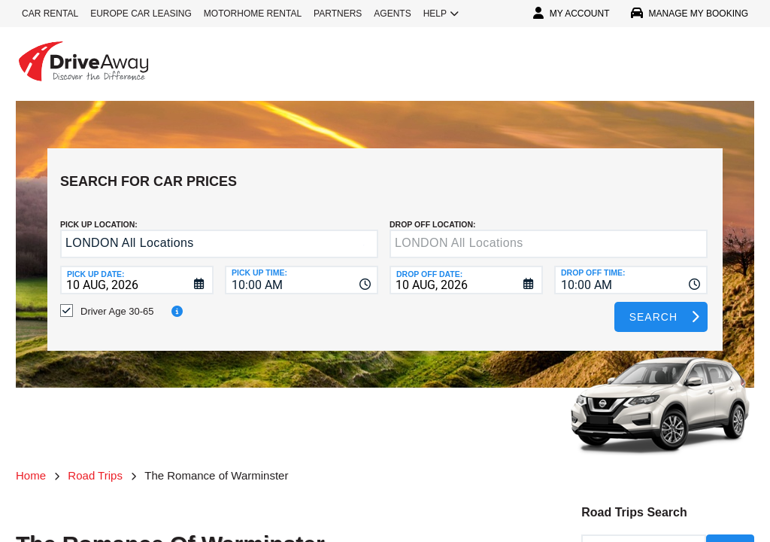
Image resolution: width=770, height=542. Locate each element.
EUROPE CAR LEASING (141, 13)
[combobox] (301, 269)
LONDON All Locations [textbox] (129, 231)
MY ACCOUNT (571, 13)
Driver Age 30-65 (117, 300)
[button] (363, 233)
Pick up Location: (99, 213)
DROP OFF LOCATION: (433, 213)
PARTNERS (338, 13)
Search (653, 306)
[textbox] (549, 232)
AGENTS (392, 13)
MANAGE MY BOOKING (689, 13)
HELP (441, 14)
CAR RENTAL (50, 13)
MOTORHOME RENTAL (253, 13)
